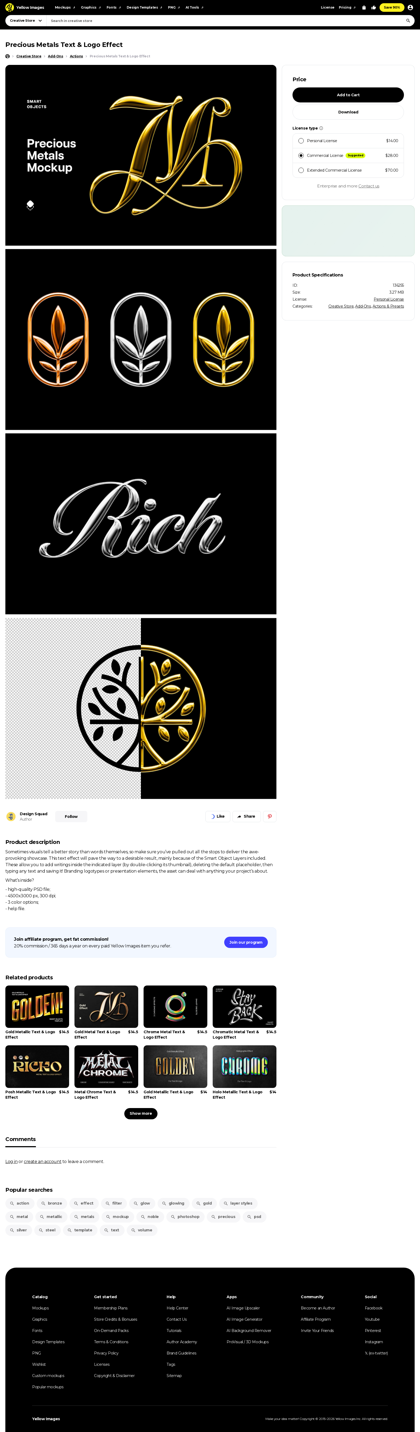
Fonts (37, 1330)
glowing (173, 1203)
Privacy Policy (106, 1353)
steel (47, 1230)
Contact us (368, 186)
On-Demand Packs (111, 1330)
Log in (11, 1161)
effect (83, 1203)
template (79, 1230)
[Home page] (7, 56)
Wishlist (39, 1364)
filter (113, 1203)
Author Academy (182, 1341)
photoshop (185, 1216)
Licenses (102, 1364)
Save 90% (392, 7)
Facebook (373, 1308)
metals (84, 1216)
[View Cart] (364, 7)
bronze (51, 1203)
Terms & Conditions (111, 1341)
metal (19, 1216)
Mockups (40, 1308)
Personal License (389, 299)
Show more (141, 1113)
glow (141, 1203)
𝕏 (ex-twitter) (376, 1353)
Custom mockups (48, 1375)
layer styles (237, 1203)
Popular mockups (47, 1387)
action (19, 1203)
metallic (51, 1216)
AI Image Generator (244, 1319)
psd (254, 1216)
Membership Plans (111, 1308)
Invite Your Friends (317, 1330)
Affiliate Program (316, 1319)
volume (141, 1230)
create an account (42, 1161)
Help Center (177, 1308)
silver (18, 1230)
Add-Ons (363, 306)
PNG (36, 1353)
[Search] (408, 20)
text (111, 1230)
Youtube (372, 1319)
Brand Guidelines (181, 1353)
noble (150, 1216)
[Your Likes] (373, 7)
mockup (117, 1216)
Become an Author (318, 1308)
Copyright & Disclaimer (114, 1375)
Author (26, 819)
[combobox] (230, 20)
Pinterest (373, 1330)
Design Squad (33, 813)
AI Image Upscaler (243, 1308)
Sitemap (174, 1375)
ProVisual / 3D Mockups (247, 1341)
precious (223, 1216)
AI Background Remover (249, 1330)
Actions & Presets (388, 306)
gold (204, 1203)
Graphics (39, 1319)
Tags (171, 1364)
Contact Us (176, 1319)
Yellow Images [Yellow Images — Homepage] (46, 1418)
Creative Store (341, 306)
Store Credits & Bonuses (115, 1319)
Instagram (374, 1341)
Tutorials (174, 1330)
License (328, 7)
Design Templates (48, 1341)
